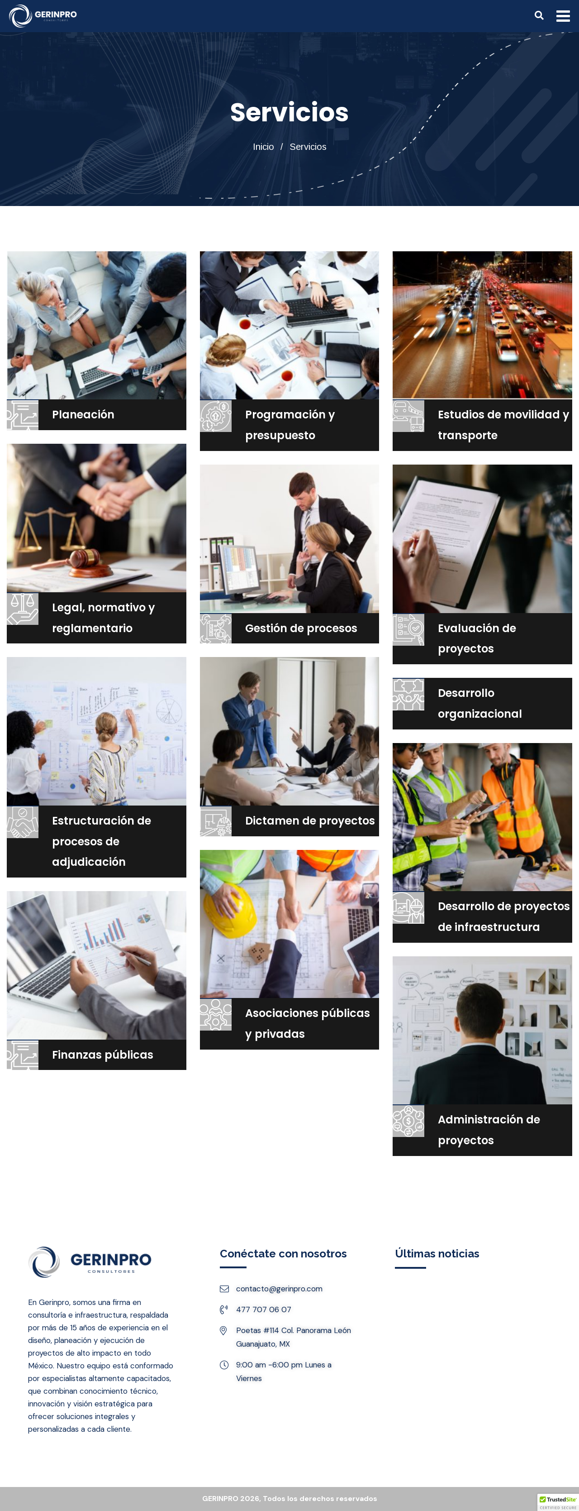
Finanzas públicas (102, 1054)
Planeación (83, 414)
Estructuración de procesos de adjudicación (101, 841)
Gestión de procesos (301, 628)
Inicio (263, 147)
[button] (558, 1502)
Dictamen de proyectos (310, 820)
